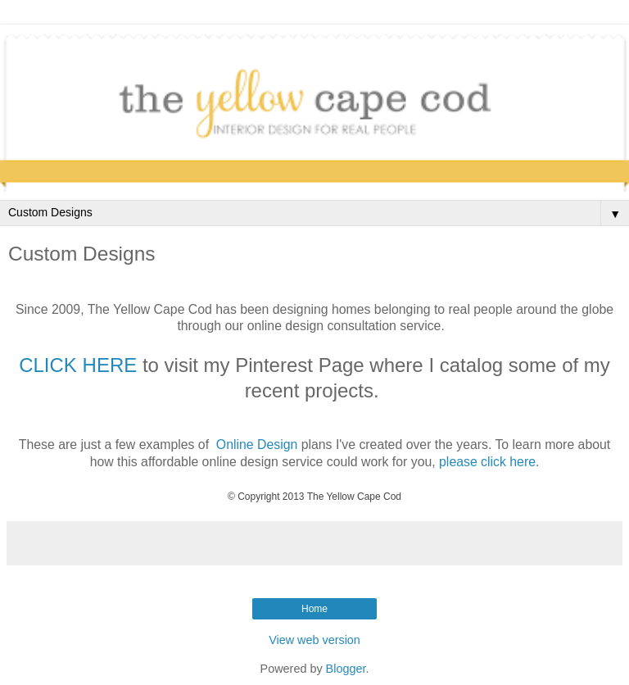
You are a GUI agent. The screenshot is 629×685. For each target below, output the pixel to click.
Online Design (256, 444)
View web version (314, 639)
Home (314, 609)
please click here (487, 462)
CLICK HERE (78, 365)
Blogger (346, 668)
